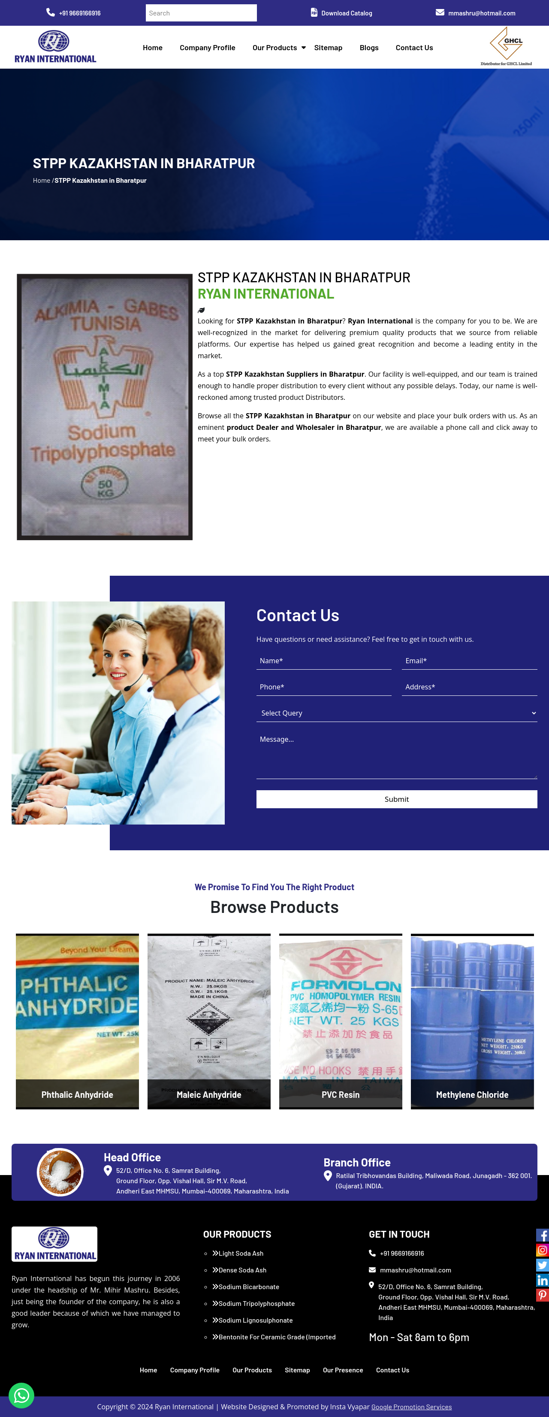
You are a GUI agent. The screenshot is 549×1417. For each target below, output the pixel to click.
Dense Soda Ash (239, 1270)
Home (153, 47)
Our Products (275, 47)
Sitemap (328, 47)
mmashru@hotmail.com (476, 13)
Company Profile (207, 47)
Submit (397, 799)
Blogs (369, 47)
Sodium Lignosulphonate (252, 1320)
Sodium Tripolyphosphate (253, 1303)
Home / (43, 180)
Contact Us (414, 47)
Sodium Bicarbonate (246, 1286)
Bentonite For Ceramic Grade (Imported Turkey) (274, 1341)
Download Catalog (341, 13)
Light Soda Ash (238, 1253)
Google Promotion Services (411, 1406)
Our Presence (343, 1370)
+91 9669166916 (73, 13)
